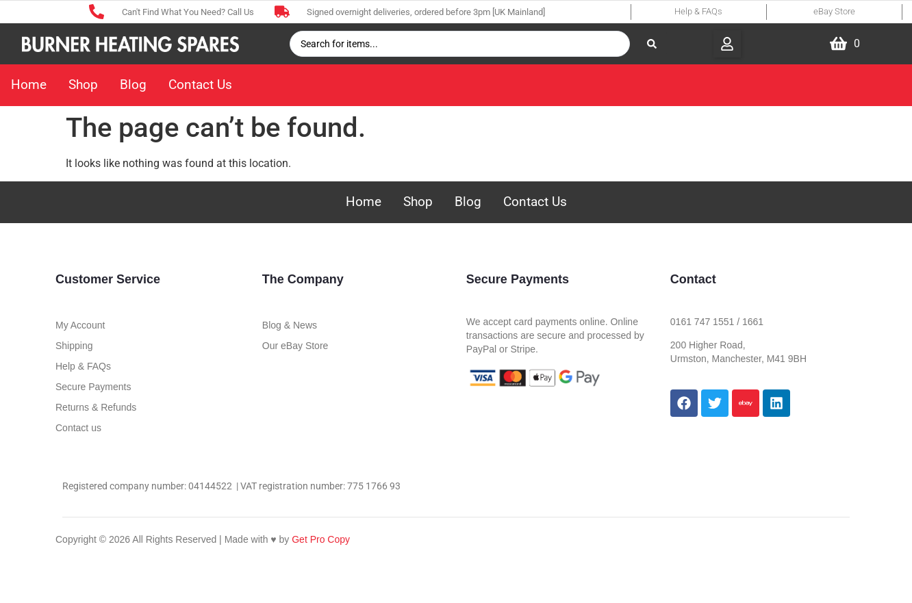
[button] (727, 43)
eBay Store (834, 11)
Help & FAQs (698, 11)
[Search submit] (652, 43)
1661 (752, 321)
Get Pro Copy (321, 539)
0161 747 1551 (702, 321)
